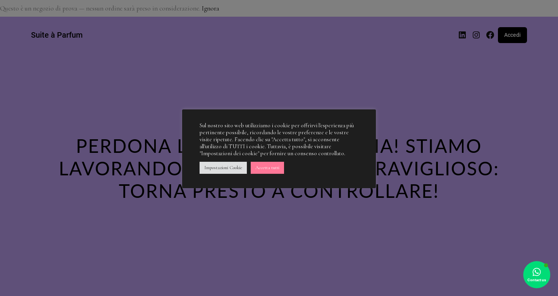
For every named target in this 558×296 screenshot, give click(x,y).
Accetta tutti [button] (267, 167)
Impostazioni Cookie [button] (223, 167)
